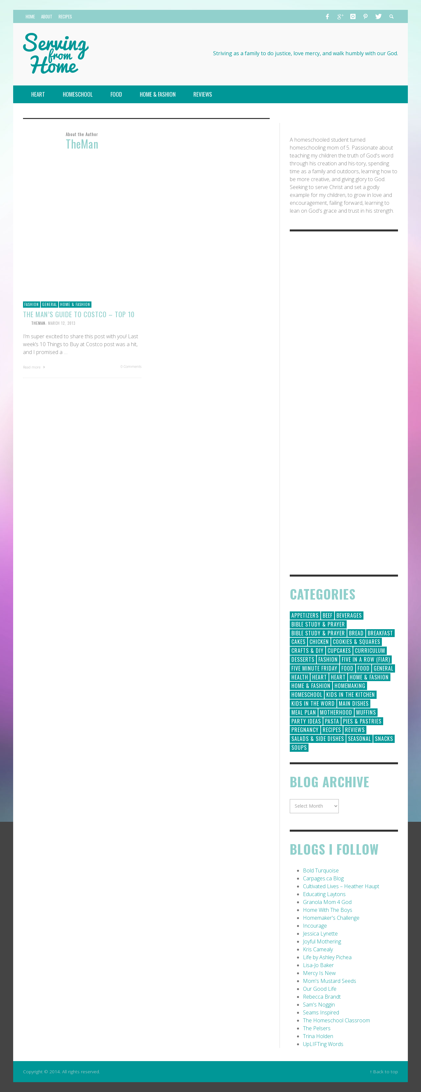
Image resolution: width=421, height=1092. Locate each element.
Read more (34, 367)
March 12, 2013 (61, 323)
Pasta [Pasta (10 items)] (332, 721)
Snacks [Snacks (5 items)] (384, 739)
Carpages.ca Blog (323, 878)
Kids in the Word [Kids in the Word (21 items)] (313, 703)
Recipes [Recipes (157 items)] (332, 730)
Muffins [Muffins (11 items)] (366, 712)
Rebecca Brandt (322, 996)
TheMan (38, 323)
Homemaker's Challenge (331, 917)
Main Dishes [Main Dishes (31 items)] (354, 703)
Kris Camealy (318, 949)
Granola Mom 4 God (327, 902)
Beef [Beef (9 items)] (328, 615)
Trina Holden (318, 1036)
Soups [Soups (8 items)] (299, 747)
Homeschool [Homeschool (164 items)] (306, 695)
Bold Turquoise (321, 870)
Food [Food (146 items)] (347, 668)
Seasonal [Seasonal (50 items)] (359, 739)
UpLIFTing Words (323, 1044)
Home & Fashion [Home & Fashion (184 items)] (369, 677)
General (49, 304)
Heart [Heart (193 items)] (319, 677)
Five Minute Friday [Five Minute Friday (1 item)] (314, 668)
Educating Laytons (324, 894)
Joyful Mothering (322, 941)
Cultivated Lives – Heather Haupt (341, 886)
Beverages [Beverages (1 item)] (349, 615)
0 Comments (131, 366)
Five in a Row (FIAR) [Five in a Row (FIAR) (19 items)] (366, 659)
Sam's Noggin (319, 1004)
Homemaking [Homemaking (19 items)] (349, 686)
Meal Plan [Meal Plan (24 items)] (303, 712)
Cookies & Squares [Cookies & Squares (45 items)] (356, 642)
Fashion (31, 304)
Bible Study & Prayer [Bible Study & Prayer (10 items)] (318, 633)
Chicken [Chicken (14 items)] (319, 642)
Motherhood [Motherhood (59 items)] (336, 712)
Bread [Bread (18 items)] (356, 633)
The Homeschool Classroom (336, 1020)
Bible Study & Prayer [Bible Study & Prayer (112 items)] (318, 624)
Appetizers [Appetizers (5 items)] (305, 615)
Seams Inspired (321, 1012)
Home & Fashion (75, 304)
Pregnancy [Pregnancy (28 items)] (305, 730)
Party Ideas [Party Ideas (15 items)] (306, 721)
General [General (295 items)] (383, 668)
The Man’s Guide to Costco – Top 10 (79, 314)
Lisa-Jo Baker (318, 965)
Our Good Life (319, 988)
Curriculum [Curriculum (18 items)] (370, 650)
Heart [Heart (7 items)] (338, 677)
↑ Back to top (384, 1071)
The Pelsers (317, 1028)
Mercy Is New (319, 973)
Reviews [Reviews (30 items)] (355, 730)
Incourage (315, 925)
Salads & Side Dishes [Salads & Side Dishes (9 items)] (317, 739)
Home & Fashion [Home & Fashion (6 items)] (311, 686)
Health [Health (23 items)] (299, 677)
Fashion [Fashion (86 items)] (328, 659)
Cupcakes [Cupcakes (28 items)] (339, 650)
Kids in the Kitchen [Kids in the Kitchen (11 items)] (350, 695)
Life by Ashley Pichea (327, 957)
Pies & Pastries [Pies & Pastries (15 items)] (362, 721)
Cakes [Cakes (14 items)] (298, 642)
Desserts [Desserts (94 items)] (302, 659)
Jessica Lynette (320, 933)
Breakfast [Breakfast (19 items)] (380, 633)
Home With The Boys (327, 910)
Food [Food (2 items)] (364, 668)
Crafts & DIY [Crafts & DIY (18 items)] (307, 650)
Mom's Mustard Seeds (329, 981)
